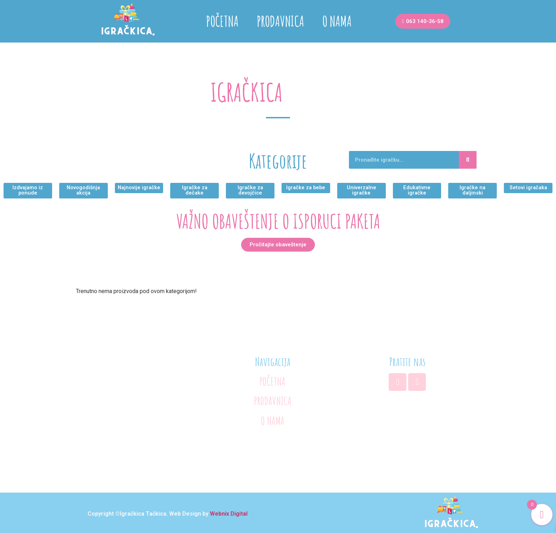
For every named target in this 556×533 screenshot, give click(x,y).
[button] (423, 21)
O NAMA (337, 21)
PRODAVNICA (280, 21)
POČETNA (222, 21)
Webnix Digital (229, 511)
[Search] (468, 160)
